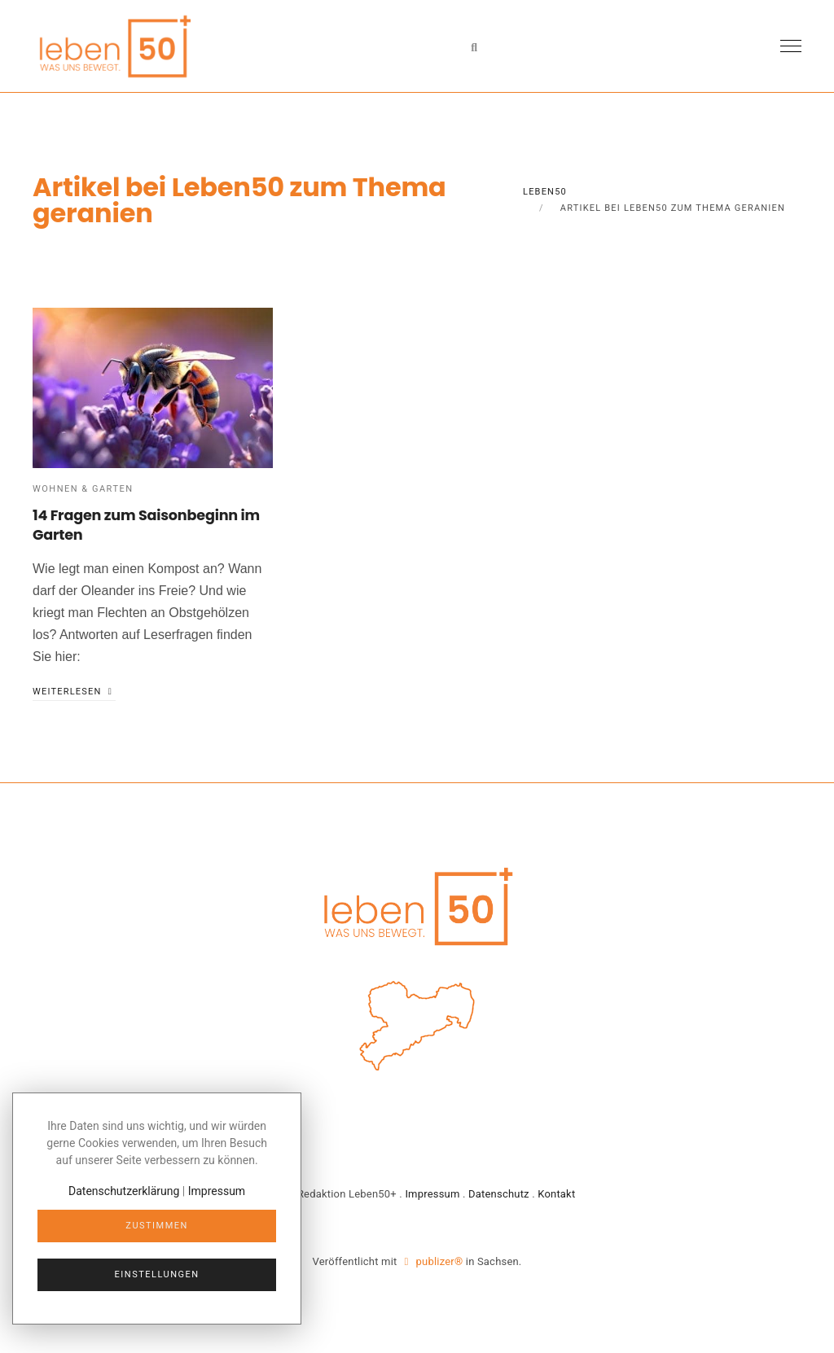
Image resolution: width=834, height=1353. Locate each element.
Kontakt (556, 1194)
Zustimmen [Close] (156, 1225)
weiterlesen (74, 691)
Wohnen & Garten (83, 489)
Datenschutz (498, 1194)
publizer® (433, 1261)
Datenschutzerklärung (123, 1191)
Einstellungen (157, 1274)
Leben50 (545, 191)
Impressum (432, 1194)
